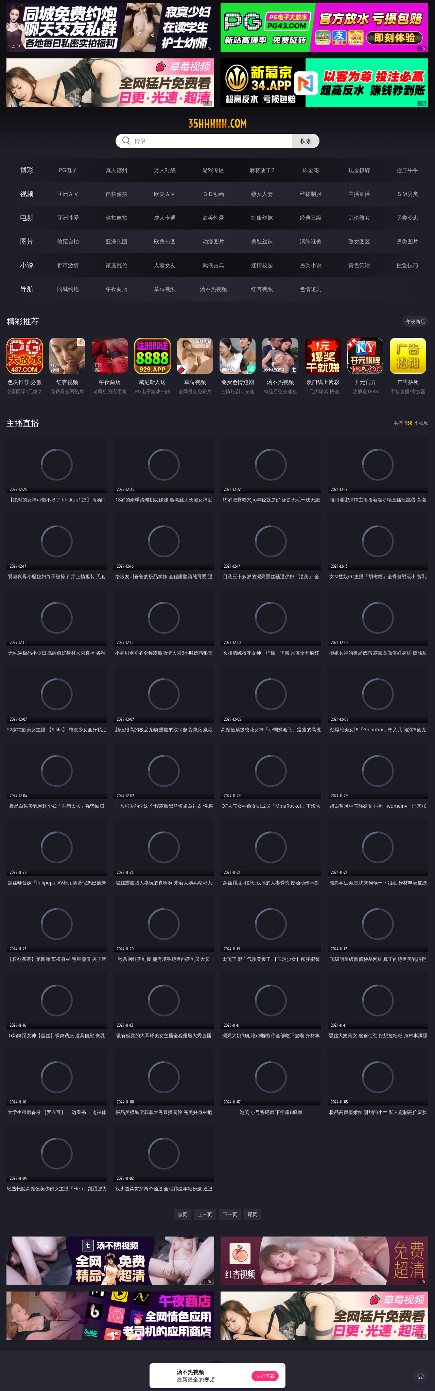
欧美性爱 (213, 217)
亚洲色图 (116, 241)
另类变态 (407, 217)
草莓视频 (165, 289)
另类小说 (310, 265)
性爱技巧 (407, 265)
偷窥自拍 (68, 241)
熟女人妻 (262, 194)
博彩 (27, 170)
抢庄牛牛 (407, 170)
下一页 (230, 1214)
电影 (27, 217)
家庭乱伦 (116, 265)
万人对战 (165, 170)
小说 (27, 265)
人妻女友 (165, 265)
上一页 (205, 1214)
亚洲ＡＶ (68, 194)
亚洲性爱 (68, 217)
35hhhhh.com (217, 123)
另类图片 (407, 241)
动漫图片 (213, 241)
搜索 (305, 141)
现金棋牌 (359, 170)
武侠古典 (213, 265)
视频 (27, 193)
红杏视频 (262, 289)
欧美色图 (165, 241)
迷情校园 (262, 265)
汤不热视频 (213, 289)
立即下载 (265, 1376)
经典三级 (310, 217)
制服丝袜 (262, 217)
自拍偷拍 (116, 194)
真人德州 (116, 170)
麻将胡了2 (261, 170)
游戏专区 (213, 170)
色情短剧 (310, 289)
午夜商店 (116, 289)
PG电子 (68, 170)
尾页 (252, 1214)
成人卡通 (165, 217)
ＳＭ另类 (407, 194)
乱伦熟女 (359, 217)
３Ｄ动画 (213, 194)
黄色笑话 (359, 265)
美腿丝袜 (262, 241)
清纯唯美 (310, 241)
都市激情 (68, 265)
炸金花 (310, 170)
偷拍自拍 (116, 217)
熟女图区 (359, 241)
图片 (27, 241)
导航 (27, 288)
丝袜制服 (310, 194)
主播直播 (359, 194)
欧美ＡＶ (165, 194)
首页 (182, 1214)
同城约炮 (68, 289)
